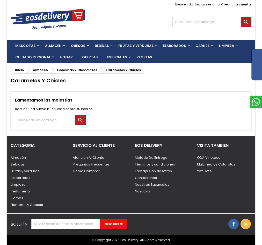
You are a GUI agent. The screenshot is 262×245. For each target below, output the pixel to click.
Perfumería (20, 191)
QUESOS (78, 45)
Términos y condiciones (155, 164)
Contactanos (146, 177)
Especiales (117, 57)
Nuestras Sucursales (152, 184)
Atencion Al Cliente (88, 157)
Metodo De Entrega (151, 157)
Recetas (144, 57)
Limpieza (226, 45)
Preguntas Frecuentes (91, 164)
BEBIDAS (102, 45)
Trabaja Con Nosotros (153, 171)
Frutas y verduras (25, 171)
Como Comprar (86, 171)
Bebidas (18, 164)
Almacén (53, 45)
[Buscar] (211, 22)
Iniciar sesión (205, 4)
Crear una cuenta (236, 4)
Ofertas (90, 57)
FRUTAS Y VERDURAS (136, 45)
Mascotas (25, 45)
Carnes (202, 45)
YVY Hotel (205, 171)
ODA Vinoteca (209, 157)
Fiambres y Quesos (27, 204)
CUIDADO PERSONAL (32, 57)
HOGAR (66, 57)
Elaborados (174, 45)
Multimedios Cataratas (216, 164)
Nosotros (142, 191)
